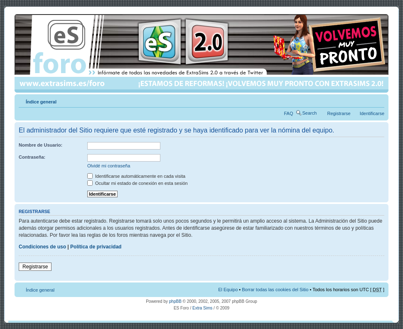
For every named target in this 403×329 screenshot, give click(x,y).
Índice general (41, 101)
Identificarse (372, 113)
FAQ (288, 113)
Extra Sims (202, 308)
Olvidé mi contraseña (108, 165)
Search (309, 112)
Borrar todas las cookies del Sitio (275, 289)
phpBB (175, 301)
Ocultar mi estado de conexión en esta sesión (137, 183)
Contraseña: (32, 157)
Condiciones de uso (42, 247)
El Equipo (228, 289)
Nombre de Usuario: (40, 144)
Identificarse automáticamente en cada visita (136, 176)
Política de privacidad (95, 247)
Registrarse (338, 113)
